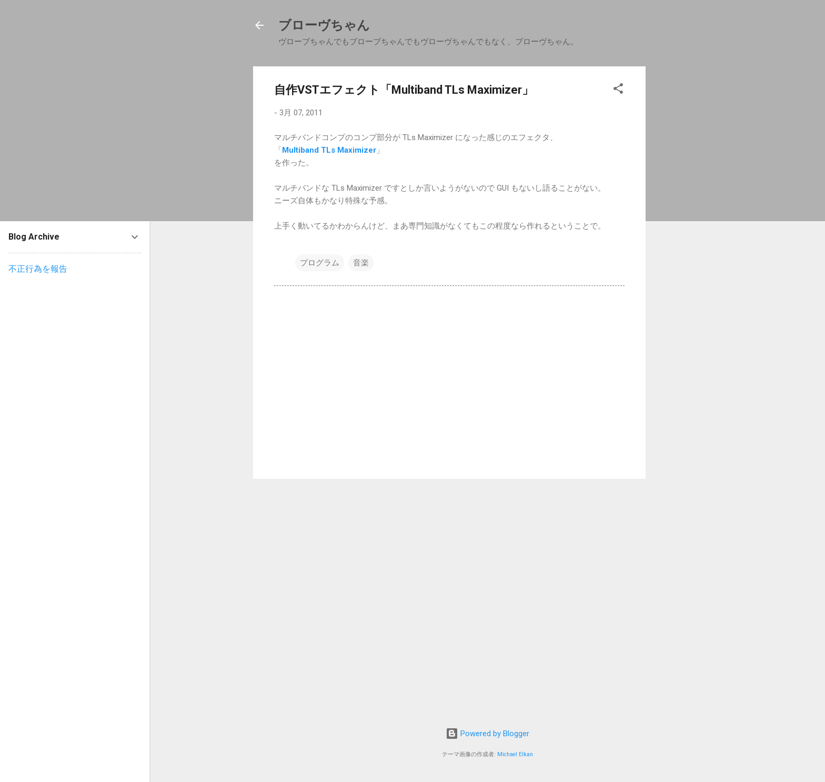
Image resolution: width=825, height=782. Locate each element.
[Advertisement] (696, 224)
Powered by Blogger (487, 733)
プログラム (319, 263)
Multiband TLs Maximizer (329, 150)
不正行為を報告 (37, 269)
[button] (618, 90)
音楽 (361, 263)
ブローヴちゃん (324, 25)
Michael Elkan (515, 754)
